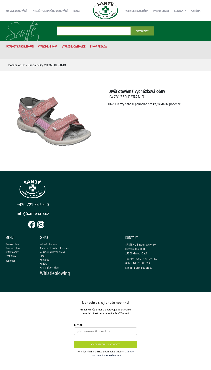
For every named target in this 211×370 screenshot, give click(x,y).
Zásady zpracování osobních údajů (112, 353)
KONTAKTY (180, 11)
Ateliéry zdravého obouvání (54, 248)
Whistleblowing (55, 273)
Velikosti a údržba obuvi (52, 252)
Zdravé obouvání (48, 244)
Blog (42, 255)
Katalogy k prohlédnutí (20, 46)
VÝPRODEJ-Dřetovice (73, 46)
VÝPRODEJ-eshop (47, 46)
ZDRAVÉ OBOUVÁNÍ (16, 11)
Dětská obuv (16, 65)
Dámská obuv (13, 248)
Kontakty (44, 259)
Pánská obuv (12, 244)
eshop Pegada (98, 46)
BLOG (76, 11)
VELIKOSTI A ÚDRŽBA (136, 11)
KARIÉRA (195, 11)
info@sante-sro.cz (33, 213)
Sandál (32, 65)
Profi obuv (11, 255)
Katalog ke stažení (49, 267)
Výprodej (10, 260)
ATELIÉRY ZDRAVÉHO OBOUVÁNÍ (50, 11)
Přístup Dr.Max (161, 11)
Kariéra (43, 263)
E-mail (78, 324)
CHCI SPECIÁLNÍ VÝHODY (105, 344)
